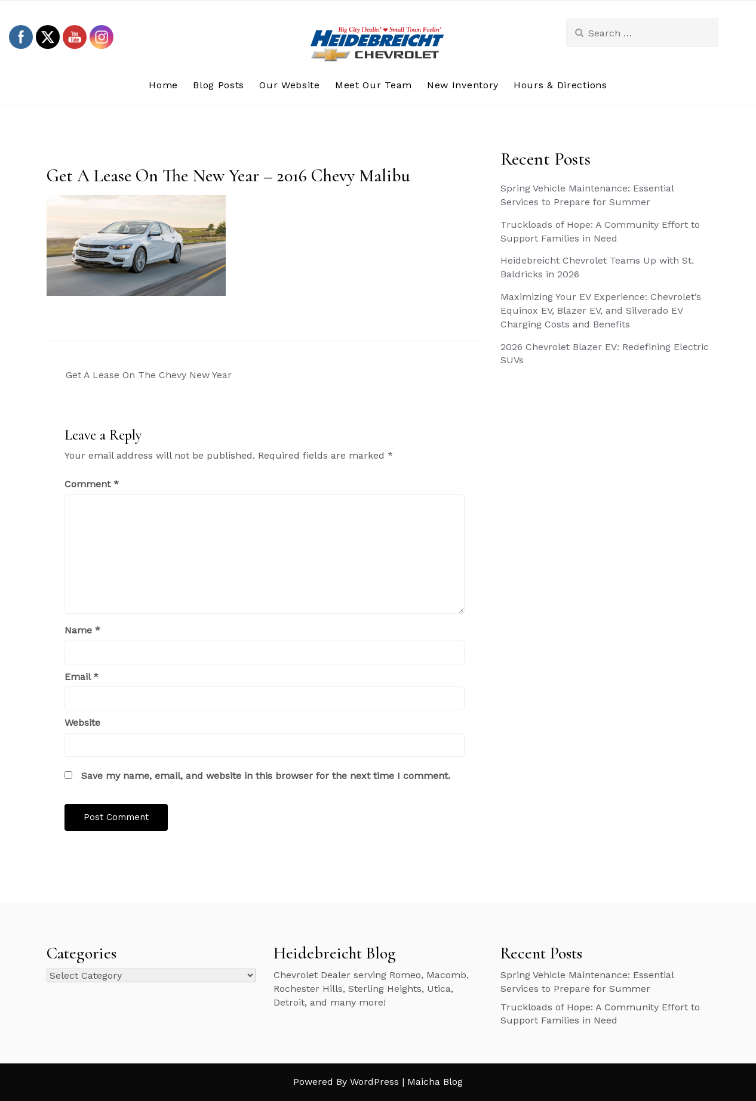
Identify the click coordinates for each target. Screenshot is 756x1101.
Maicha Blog (435, 1081)
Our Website (289, 85)
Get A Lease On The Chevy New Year (149, 375)
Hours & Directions (560, 85)
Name (82, 630)
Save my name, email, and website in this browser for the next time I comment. (265, 775)
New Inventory (463, 85)
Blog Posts (218, 85)
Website (82, 722)
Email (81, 676)
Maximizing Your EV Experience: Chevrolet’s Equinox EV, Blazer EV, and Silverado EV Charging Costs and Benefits (600, 310)
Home (163, 85)
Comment (91, 484)
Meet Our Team (373, 85)
